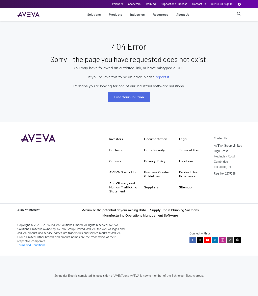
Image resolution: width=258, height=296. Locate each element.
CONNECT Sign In (222, 4)
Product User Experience (189, 174)
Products (115, 14)
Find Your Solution (129, 97)
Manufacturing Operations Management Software (140, 215)
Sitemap (185, 187)
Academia (134, 4)
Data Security (154, 150)
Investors (116, 139)
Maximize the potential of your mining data (113, 210)
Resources (160, 14)
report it (162, 77)
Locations (186, 161)
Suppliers (151, 187)
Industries (137, 14)
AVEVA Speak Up (122, 172)
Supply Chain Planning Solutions (174, 210)
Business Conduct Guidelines (157, 174)
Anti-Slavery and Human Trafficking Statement (123, 187)
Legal (183, 139)
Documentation (155, 139)
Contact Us (199, 4)
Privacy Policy (154, 161)
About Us (182, 14)
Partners (117, 4)
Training (151, 4)
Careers (115, 161)
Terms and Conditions (31, 245)
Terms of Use (189, 150)
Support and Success (174, 4)
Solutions (94, 14)
